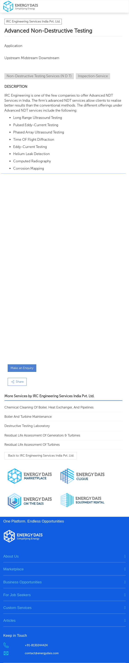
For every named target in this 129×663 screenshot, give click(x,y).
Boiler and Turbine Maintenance (28, 417)
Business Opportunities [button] (22, 582)
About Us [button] (11, 556)
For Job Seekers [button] (17, 595)
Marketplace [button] (13, 569)
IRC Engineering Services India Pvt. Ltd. (33, 21)
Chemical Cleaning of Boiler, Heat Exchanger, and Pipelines (49, 407)
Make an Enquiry (22, 368)
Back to (40, 455)
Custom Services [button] (17, 608)
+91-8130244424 (36, 645)
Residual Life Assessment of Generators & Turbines (42, 435)
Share (17, 382)
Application (13, 46)
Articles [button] (9, 620)
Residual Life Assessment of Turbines (32, 445)
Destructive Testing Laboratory (27, 426)
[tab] (64, 556)
